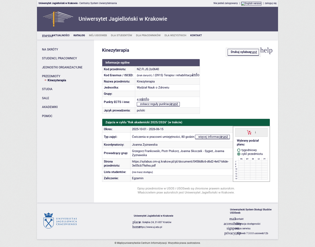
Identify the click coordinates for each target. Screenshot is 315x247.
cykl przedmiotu (250, 154)
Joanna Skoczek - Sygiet (196, 151)
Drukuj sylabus (241, 52)
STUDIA (47, 89)
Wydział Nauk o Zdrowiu (153, 87)
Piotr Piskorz (170, 151)
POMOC (47, 116)
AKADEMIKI (50, 107)
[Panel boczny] (65, 121)
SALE (45, 98)
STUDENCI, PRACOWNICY (59, 58)
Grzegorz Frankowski (146, 151)
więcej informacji (209, 137)
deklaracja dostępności (247, 223)
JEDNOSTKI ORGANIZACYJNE (62, 67)
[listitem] (61, 35)
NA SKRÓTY (50, 49)
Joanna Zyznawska (145, 144)
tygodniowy (247, 150)
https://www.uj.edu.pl (150, 227)
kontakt (239, 219)
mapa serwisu (243, 228)
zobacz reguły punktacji (155, 104)
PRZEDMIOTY (51, 76)
